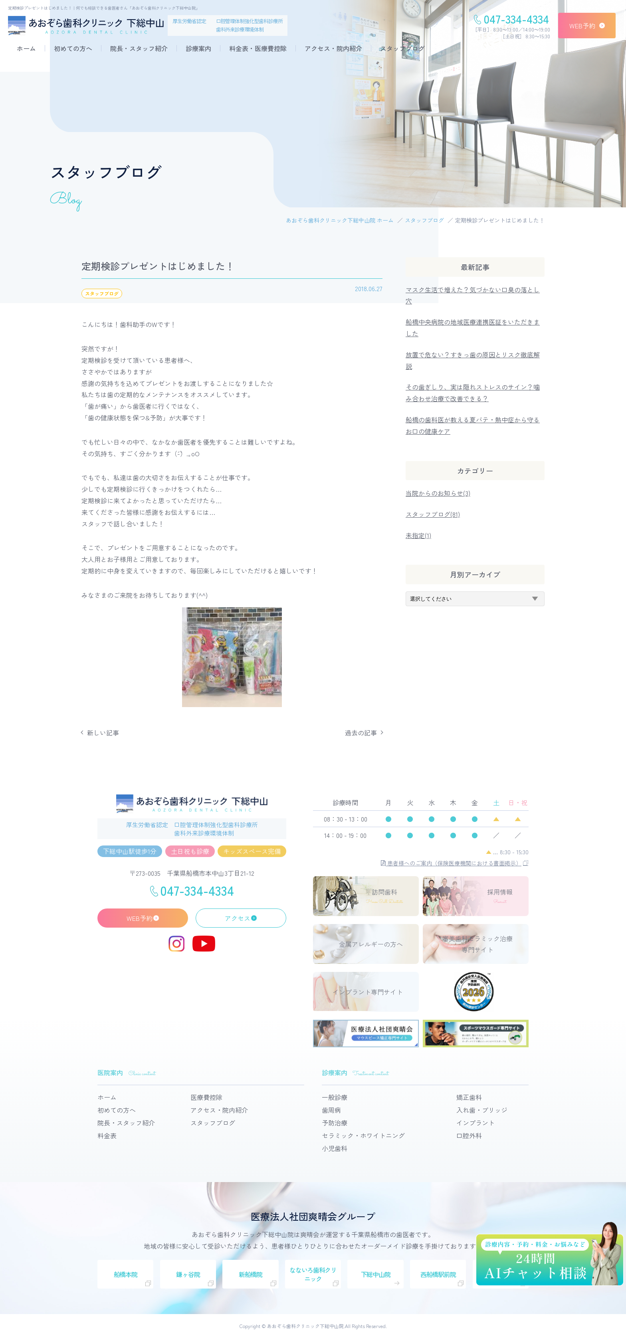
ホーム (26, 48)
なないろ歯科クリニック (313, 1274)
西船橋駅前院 (438, 1274)
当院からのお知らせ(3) (438, 493)
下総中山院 (375, 1274)
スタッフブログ (402, 48)
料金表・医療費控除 (258, 48)
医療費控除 (206, 1097)
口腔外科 (469, 1135)
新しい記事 (103, 732)
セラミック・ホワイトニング (363, 1135)
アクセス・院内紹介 (333, 48)
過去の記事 (361, 732)
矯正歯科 (469, 1097)
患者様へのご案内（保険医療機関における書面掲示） (451, 863)
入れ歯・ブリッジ (481, 1110)
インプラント (475, 1122)
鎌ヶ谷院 (188, 1274)
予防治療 (334, 1122)
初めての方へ (73, 48)
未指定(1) (418, 535)
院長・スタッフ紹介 (139, 48)
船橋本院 (125, 1274)
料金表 (107, 1135)
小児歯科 (334, 1148)
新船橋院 (250, 1274)
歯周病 (331, 1110)
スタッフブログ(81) (433, 514)
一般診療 (334, 1097)
